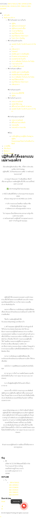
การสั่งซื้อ (7, 146)
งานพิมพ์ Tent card (17, 66)
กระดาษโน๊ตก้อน (17, 31)
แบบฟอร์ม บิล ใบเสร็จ (18, 59)
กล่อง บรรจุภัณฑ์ (17, 101)
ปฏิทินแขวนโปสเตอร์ (18, 26)
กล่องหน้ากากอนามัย (18, 127)
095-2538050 (13, 487)
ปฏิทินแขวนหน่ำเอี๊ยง (18, 28)
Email (3, 501)
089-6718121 (12, 4)
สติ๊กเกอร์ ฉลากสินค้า (18, 122)
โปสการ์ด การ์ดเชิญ (18, 38)
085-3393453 (22, 4)
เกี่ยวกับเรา (7, 148)
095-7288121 (22, 6)
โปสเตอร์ (14, 51)
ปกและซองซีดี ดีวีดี (17, 93)
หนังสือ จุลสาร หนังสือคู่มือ (20, 54)
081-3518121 (11, 6)
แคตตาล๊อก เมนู (16, 104)
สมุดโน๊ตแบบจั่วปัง (17, 33)
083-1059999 (13, 495)
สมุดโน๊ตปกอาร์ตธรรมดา (19, 36)
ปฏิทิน (13, 23)
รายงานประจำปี (16, 64)
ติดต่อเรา (7, 151)
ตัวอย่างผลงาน (9, 153)
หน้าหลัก (7, 15)
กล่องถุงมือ (15, 125)
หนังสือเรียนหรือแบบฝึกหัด (20, 74)
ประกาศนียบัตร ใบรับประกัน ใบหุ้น (22, 61)
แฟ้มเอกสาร (15, 49)
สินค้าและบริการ (9, 17)
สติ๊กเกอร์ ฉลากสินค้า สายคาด (21, 106)
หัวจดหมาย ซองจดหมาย (19, 56)
